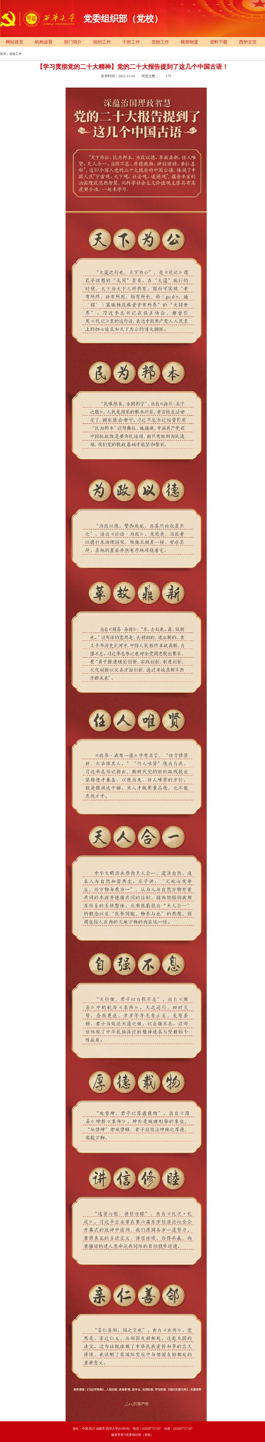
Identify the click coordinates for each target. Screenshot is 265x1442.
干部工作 (131, 41)
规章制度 (189, 41)
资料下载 (218, 41)
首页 (3, 54)
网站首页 (14, 41)
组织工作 (102, 41)
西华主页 (248, 41)
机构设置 (44, 41)
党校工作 (160, 41)
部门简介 (73, 41)
